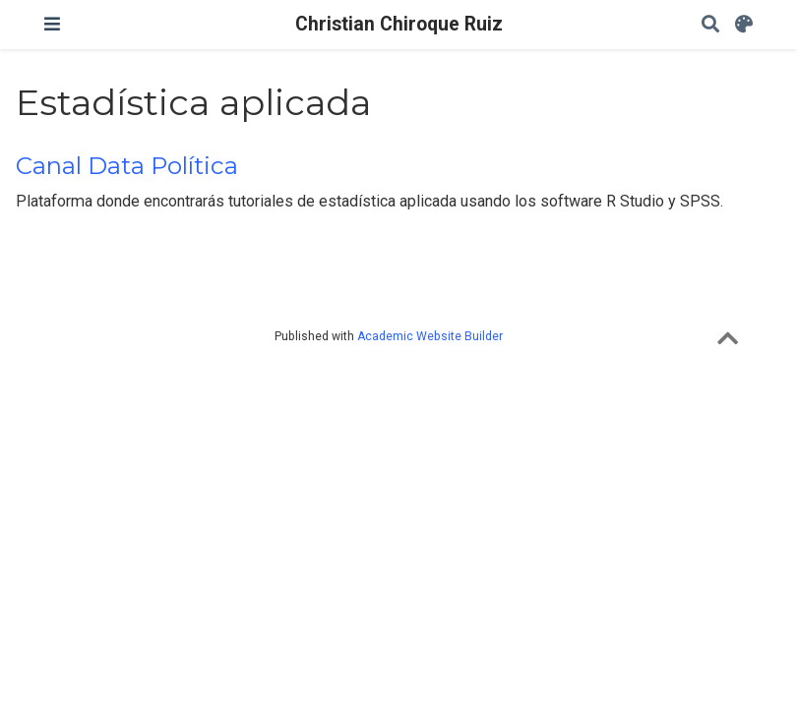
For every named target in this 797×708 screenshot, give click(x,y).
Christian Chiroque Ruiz (399, 24)
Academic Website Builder (430, 336)
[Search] (710, 25)
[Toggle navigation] (52, 24)
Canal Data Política (127, 165)
